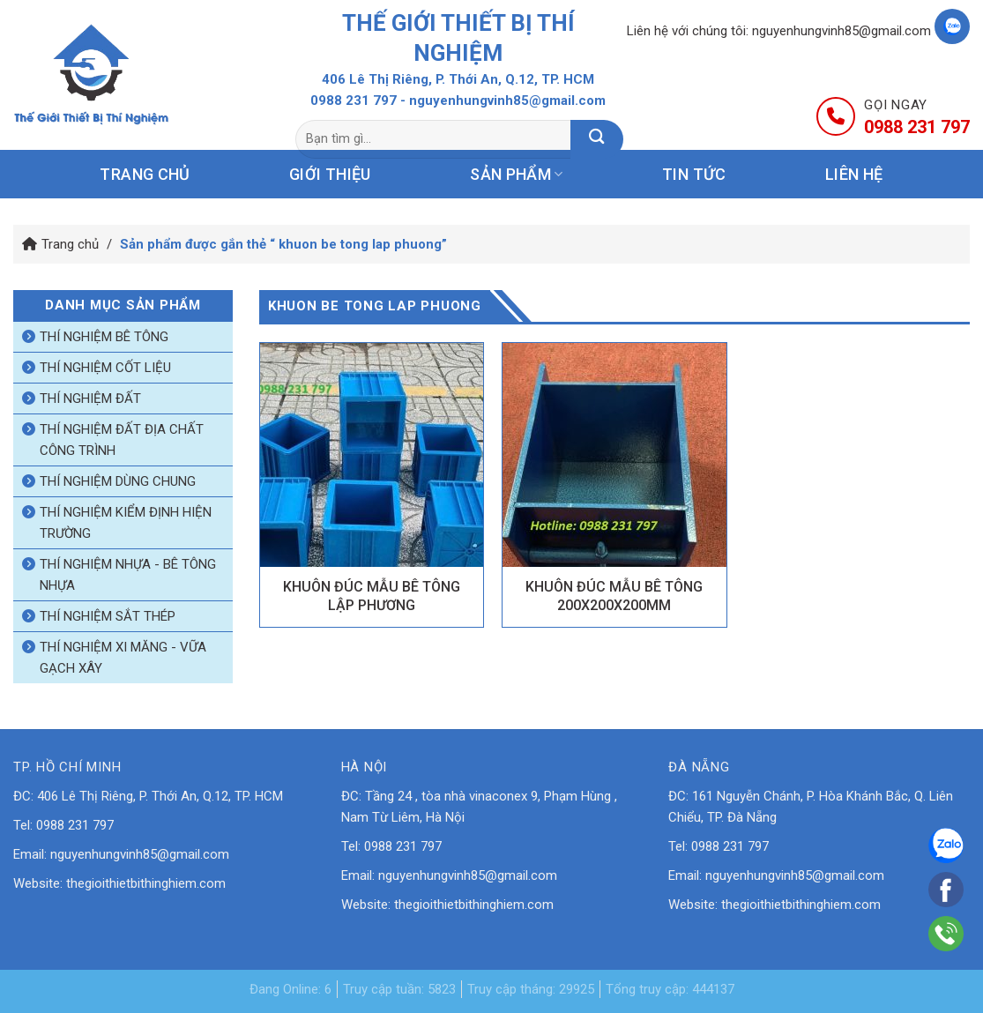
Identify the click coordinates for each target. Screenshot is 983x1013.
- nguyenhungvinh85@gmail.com (503, 100)
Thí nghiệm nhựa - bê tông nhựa (128, 574)
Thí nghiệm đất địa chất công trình (122, 439)
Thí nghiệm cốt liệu (105, 368)
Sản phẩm (516, 174)
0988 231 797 (353, 100)
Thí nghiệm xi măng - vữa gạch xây (123, 657)
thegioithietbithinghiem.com (146, 883)
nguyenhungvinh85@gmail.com (841, 31)
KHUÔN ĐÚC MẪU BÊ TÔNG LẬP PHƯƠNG (371, 596)
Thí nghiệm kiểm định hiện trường (126, 522)
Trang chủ (145, 174)
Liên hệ (854, 174)
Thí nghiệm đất (90, 398)
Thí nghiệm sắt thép (107, 616)
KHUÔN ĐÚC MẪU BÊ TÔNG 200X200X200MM (614, 596)
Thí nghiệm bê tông (104, 337)
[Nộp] (596, 139)
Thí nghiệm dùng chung (118, 481)
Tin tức (694, 174)
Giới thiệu (330, 174)
